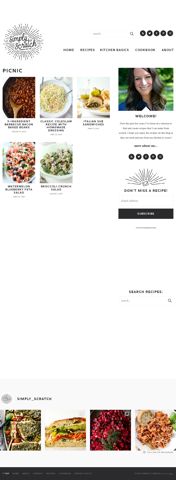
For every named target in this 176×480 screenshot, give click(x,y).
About (168, 50)
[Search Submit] (131, 33)
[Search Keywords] (109, 33)
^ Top (6, 473)
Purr (171, 473)
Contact (38, 473)
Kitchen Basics (114, 50)
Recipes (87, 50)
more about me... (146, 146)
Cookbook (145, 50)
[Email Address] (145, 201)
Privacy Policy (83, 473)
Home (68, 50)
